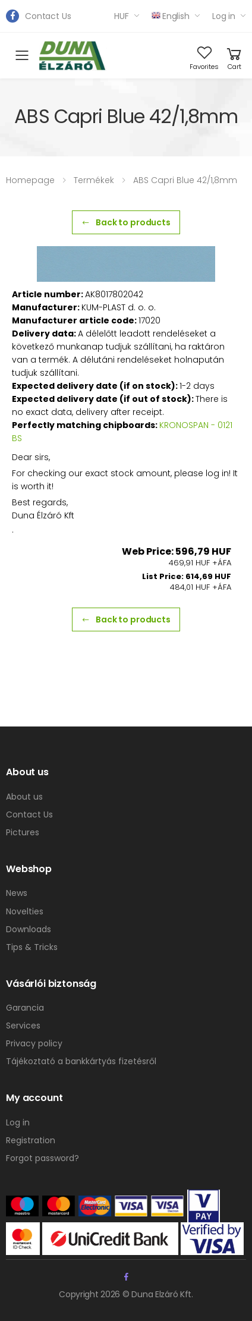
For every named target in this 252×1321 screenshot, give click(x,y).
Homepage (30, 180)
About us (24, 797)
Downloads (28, 929)
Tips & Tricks (32, 947)
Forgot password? (42, 1158)
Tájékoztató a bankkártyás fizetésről (81, 1061)
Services (23, 1025)
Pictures (22, 832)
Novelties (24, 911)
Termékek (94, 180)
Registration (30, 1140)
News (16, 893)
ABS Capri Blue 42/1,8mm (185, 180)
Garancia (25, 1008)
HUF (121, 16)
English (171, 16)
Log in (223, 16)
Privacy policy (34, 1043)
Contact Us (48, 16)
